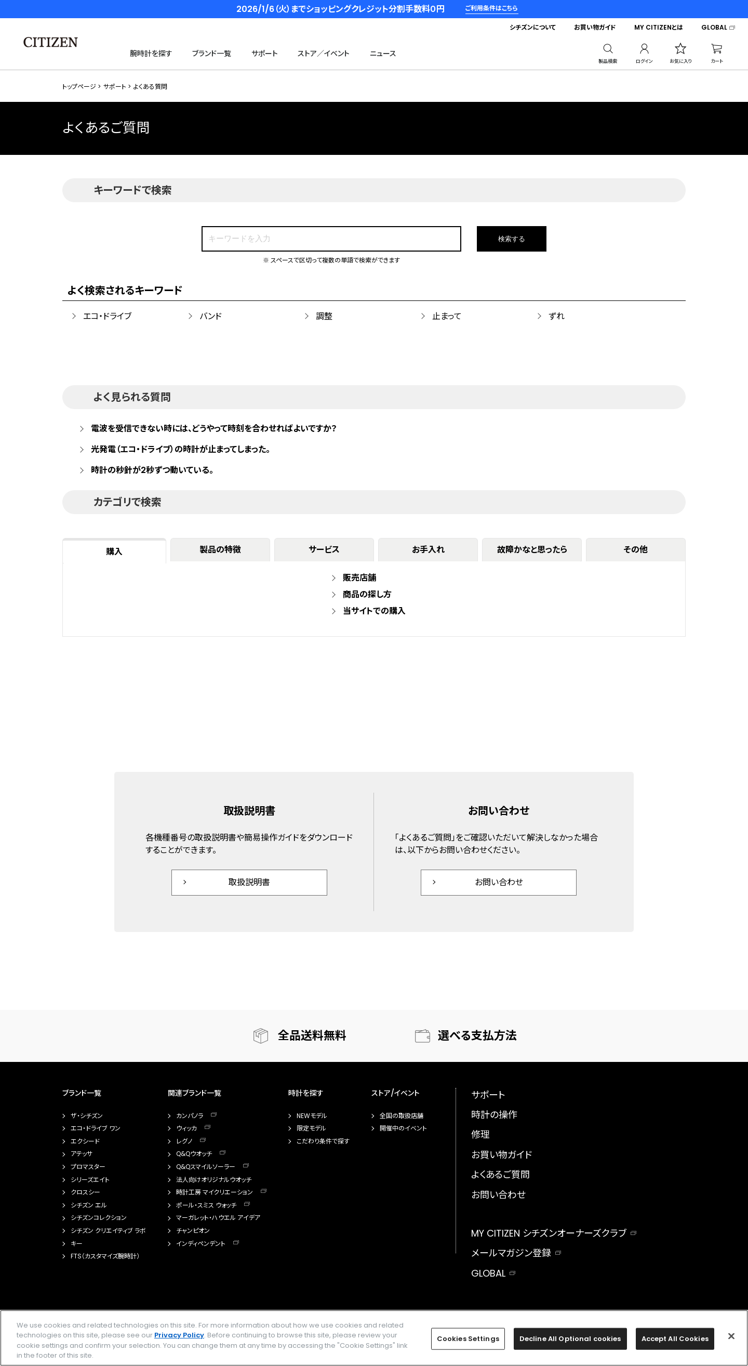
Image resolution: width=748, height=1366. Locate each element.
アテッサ (81, 1154)
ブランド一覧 (211, 53)
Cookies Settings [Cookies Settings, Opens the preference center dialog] (468, 1339)
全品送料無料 (312, 1036)
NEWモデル (312, 1116)
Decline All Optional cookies (570, 1339)
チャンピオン (193, 1231)
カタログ (384, 1163)
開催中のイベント (403, 1128)
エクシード (85, 1141)
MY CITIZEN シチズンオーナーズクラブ (548, 1233)
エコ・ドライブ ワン (96, 1128)
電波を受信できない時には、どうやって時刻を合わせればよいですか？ (214, 429)
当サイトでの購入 (374, 611)
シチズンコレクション (99, 1218)
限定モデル (311, 1128)
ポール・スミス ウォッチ (206, 1205)
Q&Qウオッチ (194, 1154)
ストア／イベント (324, 53)
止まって (447, 316)
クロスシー (85, 1192)
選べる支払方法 (477, 1036)
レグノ (184, 1141)
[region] (374, 1338)
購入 (114, 552)
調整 (324, 316)
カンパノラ (189, 1116)
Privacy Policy (179, 1335)
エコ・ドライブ (107, 316)
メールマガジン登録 (511, 1253)
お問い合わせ (499, 882)
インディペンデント (200, 1244)
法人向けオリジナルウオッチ (213, 1180)
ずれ (557, 316)
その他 (636, 550)
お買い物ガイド (595, 27)
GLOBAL (714, 27)
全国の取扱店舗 (401, 1116)
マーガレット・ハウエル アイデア (218, 1218)
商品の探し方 (367, 594)
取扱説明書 (249, 882)
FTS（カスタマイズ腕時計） (105, 1256)
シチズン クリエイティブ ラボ (108, 1231)
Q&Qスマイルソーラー (205, 1167)
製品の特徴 (220, 550)
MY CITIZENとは (658, 27)
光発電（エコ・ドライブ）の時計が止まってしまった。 (180, 449)
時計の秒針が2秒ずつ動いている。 (152, 470)
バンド (210, 316)
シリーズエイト (90, 1180)
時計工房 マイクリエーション (214, 1192)
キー (77, 1244)
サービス (324, 550)
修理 (480, 1134)
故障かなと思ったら (532, 550)
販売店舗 (359, 578)
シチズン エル (89, 1205)
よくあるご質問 (500, 1174)
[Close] (731, 1335)
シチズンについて (533, 27)
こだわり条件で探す (323, 1141)
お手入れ (428, 550)
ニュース (383, 53)
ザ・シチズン (87, 1116)
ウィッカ (186, 1128)
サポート (264, 53)
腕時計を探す (151, 53)
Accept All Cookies (675, 1339)
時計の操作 (494, 1115)
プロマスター (88, 1167)
